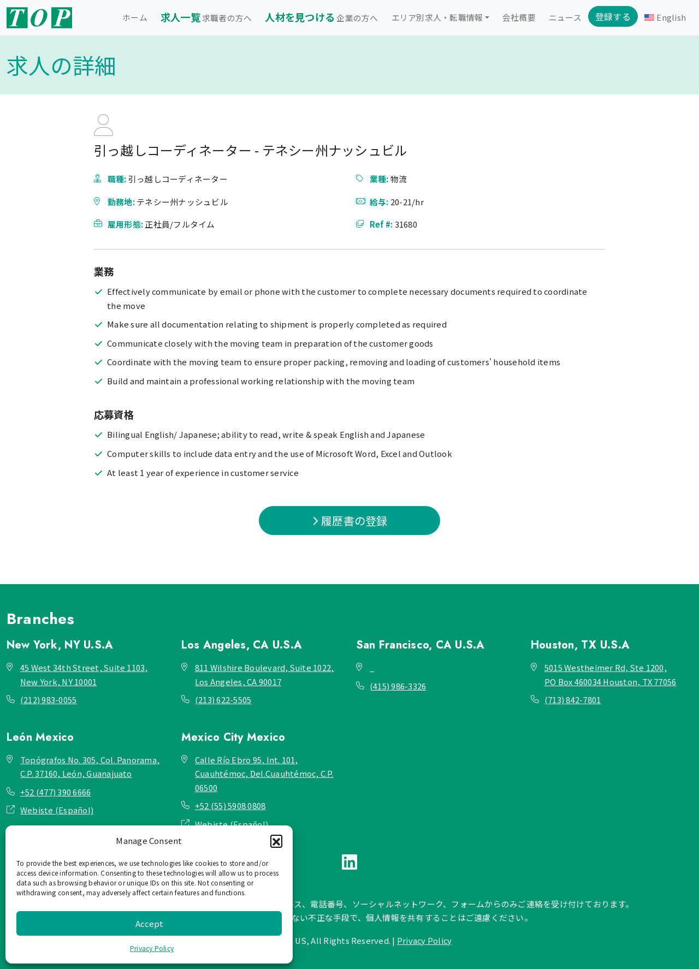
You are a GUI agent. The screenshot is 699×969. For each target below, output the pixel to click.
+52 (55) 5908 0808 (230, 805)
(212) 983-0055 (48, 699)
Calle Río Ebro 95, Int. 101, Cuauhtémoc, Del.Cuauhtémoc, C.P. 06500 (264, 773)
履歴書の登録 (350, 520)
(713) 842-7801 (572, 699)
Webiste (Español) (56, 810)
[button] (276, 840)
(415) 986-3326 (398, 686)
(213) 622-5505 (223, 699)
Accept (149, 923)
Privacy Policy (152, 948)
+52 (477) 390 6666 (55, 792)
